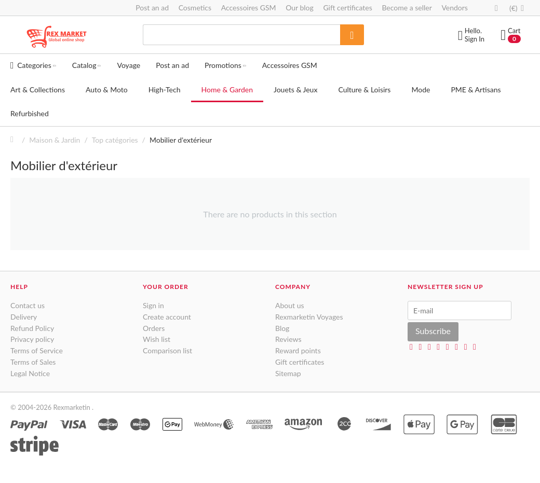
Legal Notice (30, 373)
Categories (33, 65)
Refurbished (29, 113)
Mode (420, 89)
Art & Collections (37, 89)
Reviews (288, 339)
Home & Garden (227, 89)
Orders (154, 328)
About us (289, 305)
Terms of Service (36, 350)
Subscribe (433, 331)
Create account (167, 316)
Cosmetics (195, 7)
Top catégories (115, 139)
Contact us (27, 305)
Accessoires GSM (248, 7)
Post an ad (152, 7)
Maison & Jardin (54, 139)
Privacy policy (32, 339)
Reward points (298, 350)
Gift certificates (347, 7)
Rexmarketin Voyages (309, 316)
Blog (282, 328)
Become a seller (406, 7)
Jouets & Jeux (295, 89)
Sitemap (288, 373)
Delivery (23, 316)
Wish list (156, 339)
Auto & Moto (107, 89)
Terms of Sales (33, 361)
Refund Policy (32, 328)
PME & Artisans (476, 89)
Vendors (454, 7)
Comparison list (167, 350)
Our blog (300, 7)
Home (14, 139)
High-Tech (164, 89)
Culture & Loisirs (364, 89)
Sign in (153, 305)
